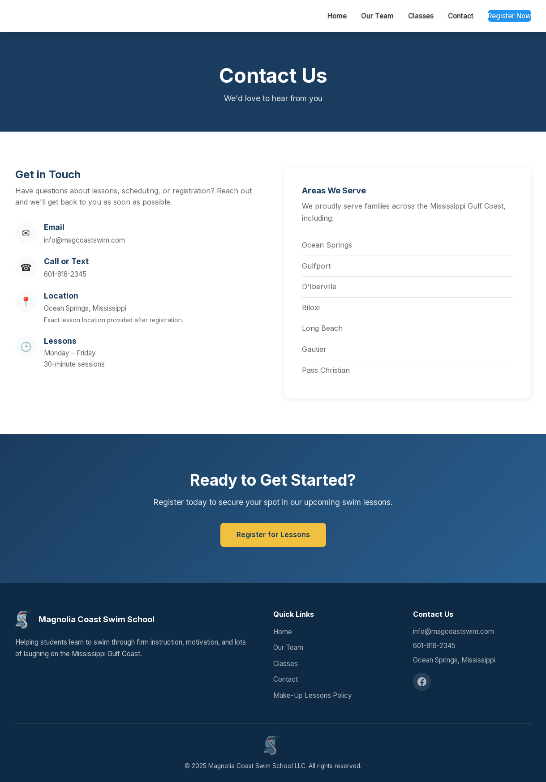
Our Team (377, 16)
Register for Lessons (273, 534)
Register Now (509, 16)
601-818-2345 (65, 274)
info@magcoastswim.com (84, 240)
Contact (460, 16)
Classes (421, 16)
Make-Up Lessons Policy (312, 695)
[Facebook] (422, 682)
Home (337, 16)
